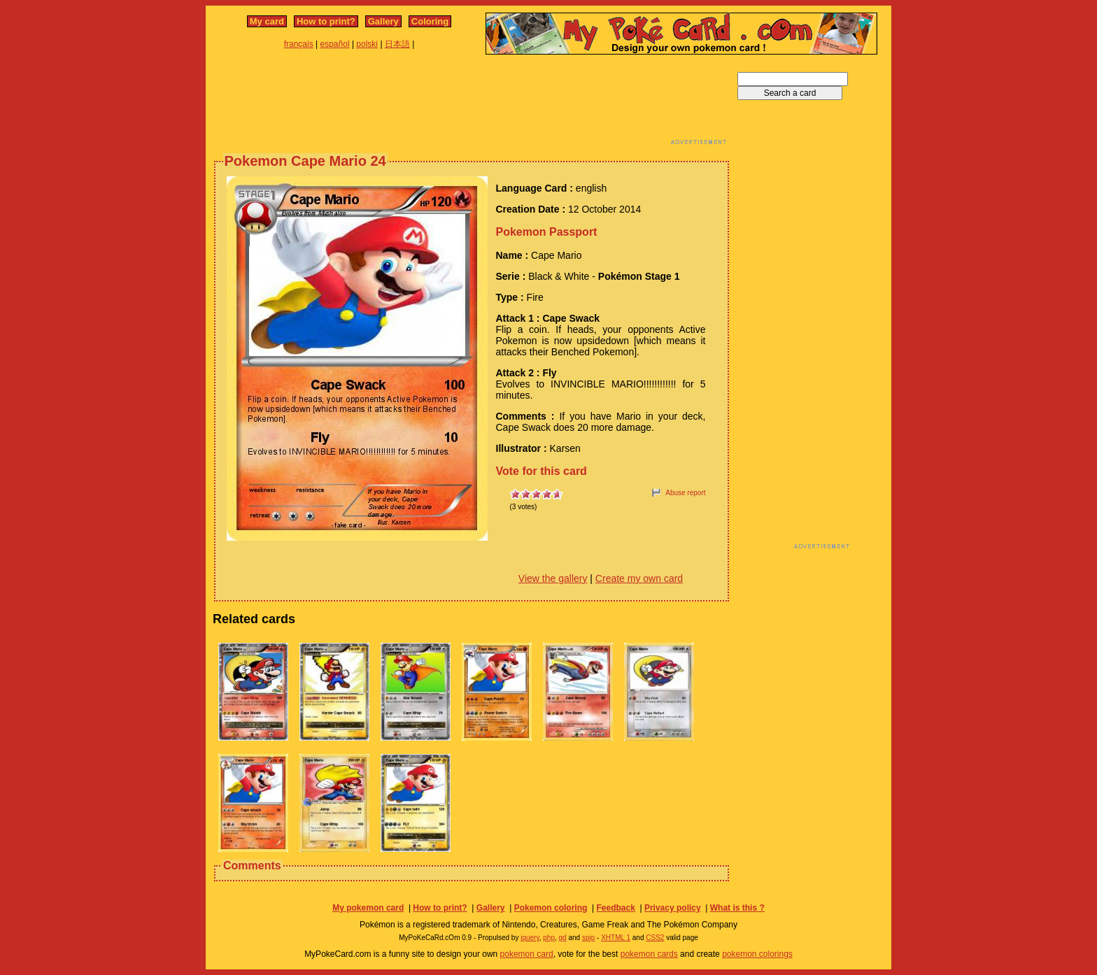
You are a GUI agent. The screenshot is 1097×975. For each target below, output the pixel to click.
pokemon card (526, 954)
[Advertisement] (471, 103)
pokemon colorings (757, 954)
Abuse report (685, 493)
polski (367, 44)
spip (588, 937)
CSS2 (655, 937)
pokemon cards (649, 954)
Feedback (615, 908)
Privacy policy (672, 908)
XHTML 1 (615, 937)
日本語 (397, 44)
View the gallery (553, 578)
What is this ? (737, 908)
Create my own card (639, 578)
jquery (530, 937)
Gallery (383, 21)
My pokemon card (368, 908)
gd (563, 937)
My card (267, 21)
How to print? (326, 21)
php (549, 937)
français (298, 44)
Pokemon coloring (551, 908)
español (335, 44)
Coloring (429, 21)
